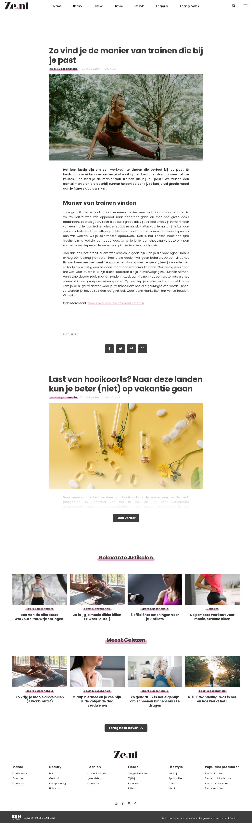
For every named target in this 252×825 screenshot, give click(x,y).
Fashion (99, 6)
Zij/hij (131, 778)
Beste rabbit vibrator (218, 778)
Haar (52, 773)
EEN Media (49, 818)
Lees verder (126, 518)
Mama (57, 6)
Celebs (173, 783)
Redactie (167, 818)
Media (173, 788)
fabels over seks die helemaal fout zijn (116, 303)
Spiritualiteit (176, 778)
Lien (114, 68)
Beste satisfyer (214, 788)
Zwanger (18, 778)
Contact (234, 818)
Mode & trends (96, 773)
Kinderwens (20, 773)
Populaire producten (222, 767)
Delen (109, 348)
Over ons (179, 818)
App (142, 348)
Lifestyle (139, 6)
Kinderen (18, 783)
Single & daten (137, 773)
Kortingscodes (189, 6)
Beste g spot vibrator (218, 783)
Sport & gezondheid (63, 69)
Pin (131, 348)
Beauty (77, 6)
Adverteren (192, 818)
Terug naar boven (123, 729)
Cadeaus (93, 783)
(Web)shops (95, 778)
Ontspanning (57, 783)
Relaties (133, 783)
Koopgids (162, 6)
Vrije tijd (174, 773)
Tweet (120, 348)
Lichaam (54, 788)
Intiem (132, 788)
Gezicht (54, 778)
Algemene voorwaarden (214, 818)
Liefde (119, 6)
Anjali (116, 397)
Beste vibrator (214, 773)
